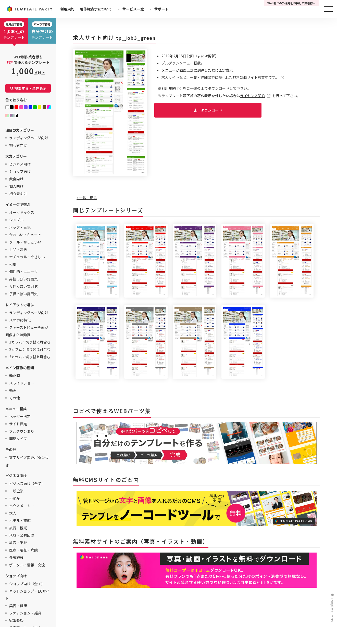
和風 (12, 264)
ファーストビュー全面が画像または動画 (26, 331)
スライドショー (21, 383)
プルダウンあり (21, 431)
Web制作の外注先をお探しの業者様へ (291, 3)
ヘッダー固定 (20, 416)
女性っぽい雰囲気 (23, 286)
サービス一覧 (133, 8)
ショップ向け (20, 171)
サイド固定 (18, 423)
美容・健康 (18, 605)
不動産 (14, 498)
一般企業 (16, 490)
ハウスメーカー (21, 505)
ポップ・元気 (20, 227)
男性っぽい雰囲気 (23, 278)
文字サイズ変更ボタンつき (26, 461)
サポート (161, 8)
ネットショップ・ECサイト (27, 594)
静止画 (14, 375)
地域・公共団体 (21, 535)
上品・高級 (18, 249)
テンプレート (14, 30)
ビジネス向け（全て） (27, 483)
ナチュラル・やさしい (27, 256)
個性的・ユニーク (23, 271)
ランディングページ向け (28, 137)
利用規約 (67, 8)
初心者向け (18, 145)
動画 (12, 390)
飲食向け (16, 178)
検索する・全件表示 (28, 88)
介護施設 (16, 557)
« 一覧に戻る (87, 197)
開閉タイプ (18, 438)
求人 (12, 513)
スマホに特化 (20, 320)
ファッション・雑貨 (25, 613)
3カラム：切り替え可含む (30, 356)
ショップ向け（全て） (27, 583)
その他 (14, 397)
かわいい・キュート (25, 234)
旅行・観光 (18, 527)
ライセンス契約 (252, 95)
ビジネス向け (20, 164)
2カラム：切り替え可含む (30, 349)
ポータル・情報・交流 (27, 564)
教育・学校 (18, 542)
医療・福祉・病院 (23, 550)
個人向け (16, 186)
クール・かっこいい (25, 242)
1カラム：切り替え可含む (30, 341)
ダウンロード (211, 110)
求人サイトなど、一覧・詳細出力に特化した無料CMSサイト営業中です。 (220, 77)
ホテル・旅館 (20, 520)
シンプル (16, 219)
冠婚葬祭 (16, 620)
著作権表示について (96, 8)
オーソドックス (21, 212)
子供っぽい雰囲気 (23, 293)
